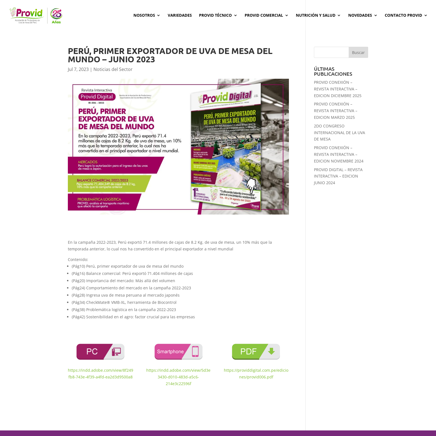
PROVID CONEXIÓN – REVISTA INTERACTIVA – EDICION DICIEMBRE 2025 (337, 89)
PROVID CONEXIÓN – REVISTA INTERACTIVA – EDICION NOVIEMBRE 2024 (338, 154)
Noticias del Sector (113, 69)
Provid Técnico (215, 15)
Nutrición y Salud (315, 15)
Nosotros (144, 15)
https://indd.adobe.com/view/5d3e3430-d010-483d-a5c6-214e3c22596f (178, 377)
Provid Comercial (264, 15)
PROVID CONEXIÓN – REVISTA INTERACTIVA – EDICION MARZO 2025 (335, 110)
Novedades (360, 15)
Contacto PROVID (403, 15)
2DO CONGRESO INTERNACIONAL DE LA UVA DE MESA (339, 132)
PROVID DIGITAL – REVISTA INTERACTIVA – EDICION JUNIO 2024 (338, 176)
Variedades (180, 15)
